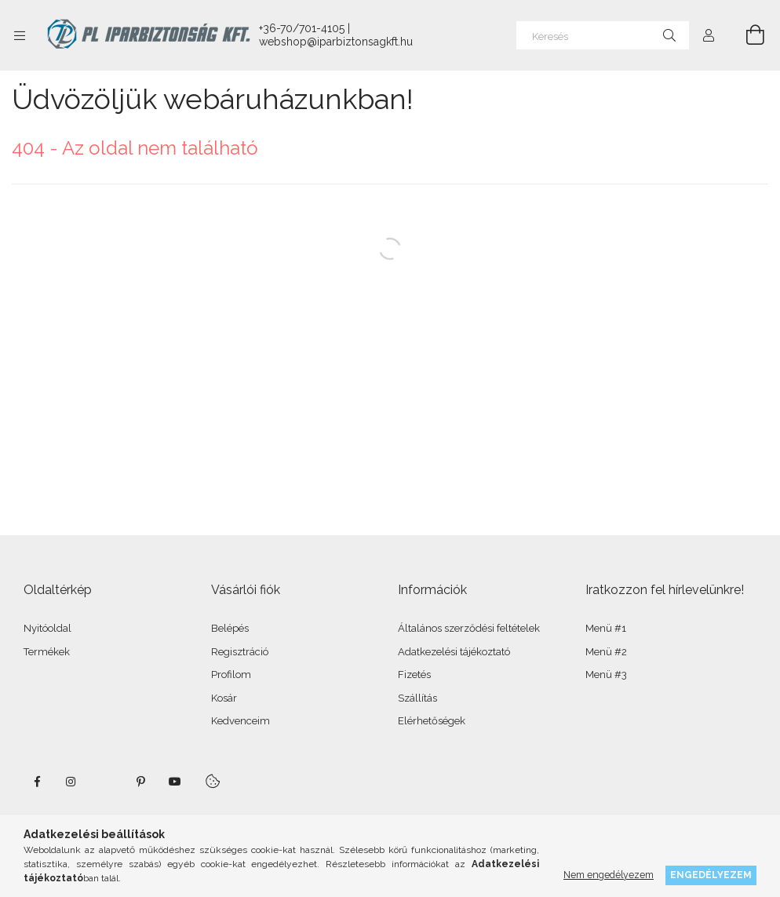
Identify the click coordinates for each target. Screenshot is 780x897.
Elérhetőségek (431, 721)
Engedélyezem (711, 875)
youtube (175, 781)
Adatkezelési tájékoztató (454, 652)
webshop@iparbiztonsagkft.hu (336, 41)
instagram (71, 781)
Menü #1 (605, 628)
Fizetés (414, 674)
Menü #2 (606, 652)
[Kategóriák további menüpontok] (19, 35)
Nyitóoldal (47, 628)
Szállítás (417, 698)
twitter (106, 781)
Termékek (47, 652)
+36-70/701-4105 (301, 28)
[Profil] (708, 35)
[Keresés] (602, 35)
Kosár (224, 698)
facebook (37, 781)
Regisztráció (239, 652)
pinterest (140, 781)
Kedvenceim (240, 721)
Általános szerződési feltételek (469, 628)
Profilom (231, 674)
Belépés (230, 628)
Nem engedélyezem (608, 875)
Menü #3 (606, 674)
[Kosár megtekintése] (746, 35)
